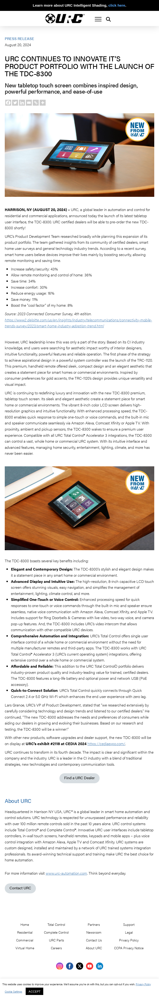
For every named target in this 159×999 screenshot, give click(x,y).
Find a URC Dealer (79, 777)
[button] (98, 19)
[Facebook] (8, 103)
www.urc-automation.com (66, 873)
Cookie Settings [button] (13, 991)
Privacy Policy (143, 984)
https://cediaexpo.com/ (106, 743)
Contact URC (20, 888)
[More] (43, 103)
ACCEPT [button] (34, 991)
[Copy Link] (36, 103)
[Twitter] (15, 103)
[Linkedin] (22, 103)
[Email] (29, 103)
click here (116, 5)
